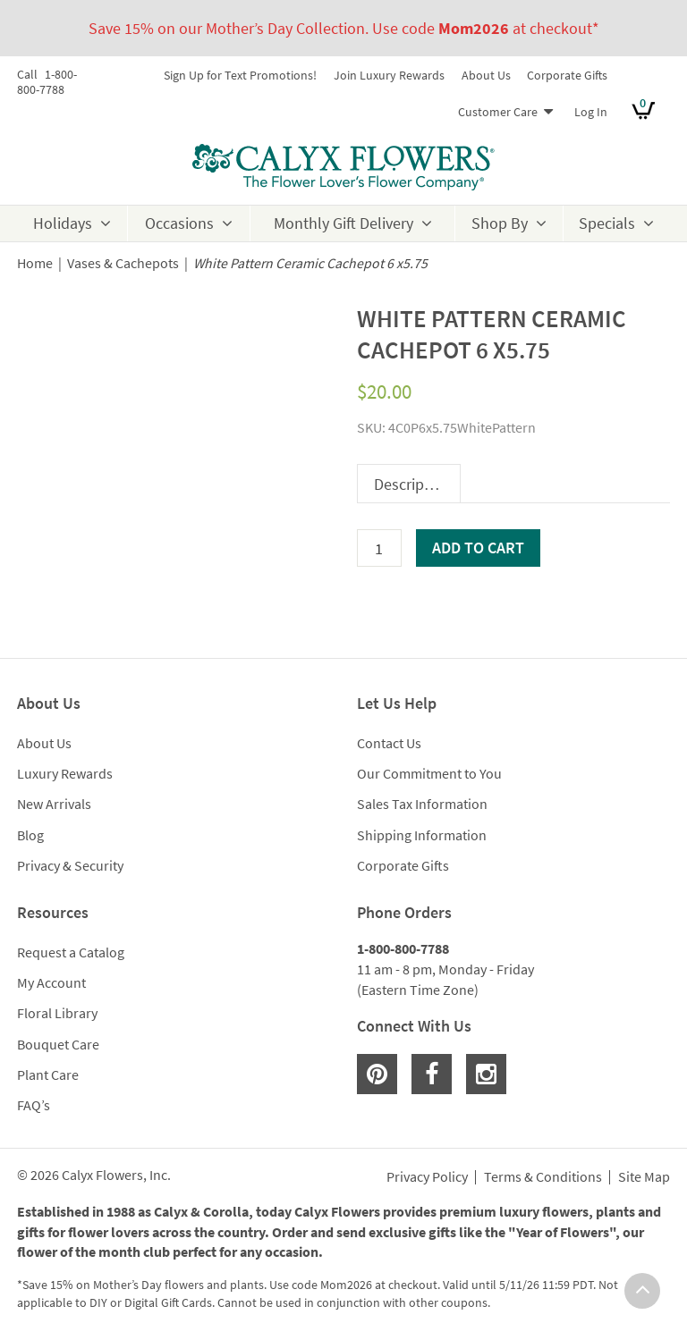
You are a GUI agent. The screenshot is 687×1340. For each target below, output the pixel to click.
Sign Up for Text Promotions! (240, 75)
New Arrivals (54, 804)
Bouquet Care (58, 1044)
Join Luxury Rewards (389, 75)
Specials (607, 223)
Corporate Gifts (567, 75)
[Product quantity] (379, 548)
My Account (51, 982)
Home (35, 263)
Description (412, 484)
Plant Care (48, 1074)
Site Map (644, 1177)
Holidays (62, 223)
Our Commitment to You (429, 773)
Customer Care (498, 112)
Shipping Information (422, 835)
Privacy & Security (70, 865)
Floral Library (57, 1013)
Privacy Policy (427, 1177)
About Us (486, 75)
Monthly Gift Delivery (343, 223)
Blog (30, 835)
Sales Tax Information (422, 804)
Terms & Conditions (543, 1177)
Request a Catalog (70, 952)
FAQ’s (33, 1105)
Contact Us (389, 743)
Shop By (499, 223)
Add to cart (478, 547)
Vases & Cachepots (123, 263)
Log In (590, 112)
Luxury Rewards (65, 773)
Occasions (179, 223)
